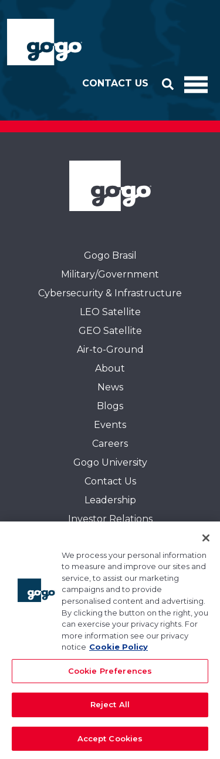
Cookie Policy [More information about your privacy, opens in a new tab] (118, 651)
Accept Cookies (110, 742)
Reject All (110, 708)
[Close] (206, 542)
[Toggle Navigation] (196, 83)
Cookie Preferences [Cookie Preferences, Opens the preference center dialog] (110, 674)
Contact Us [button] (115, 83)
